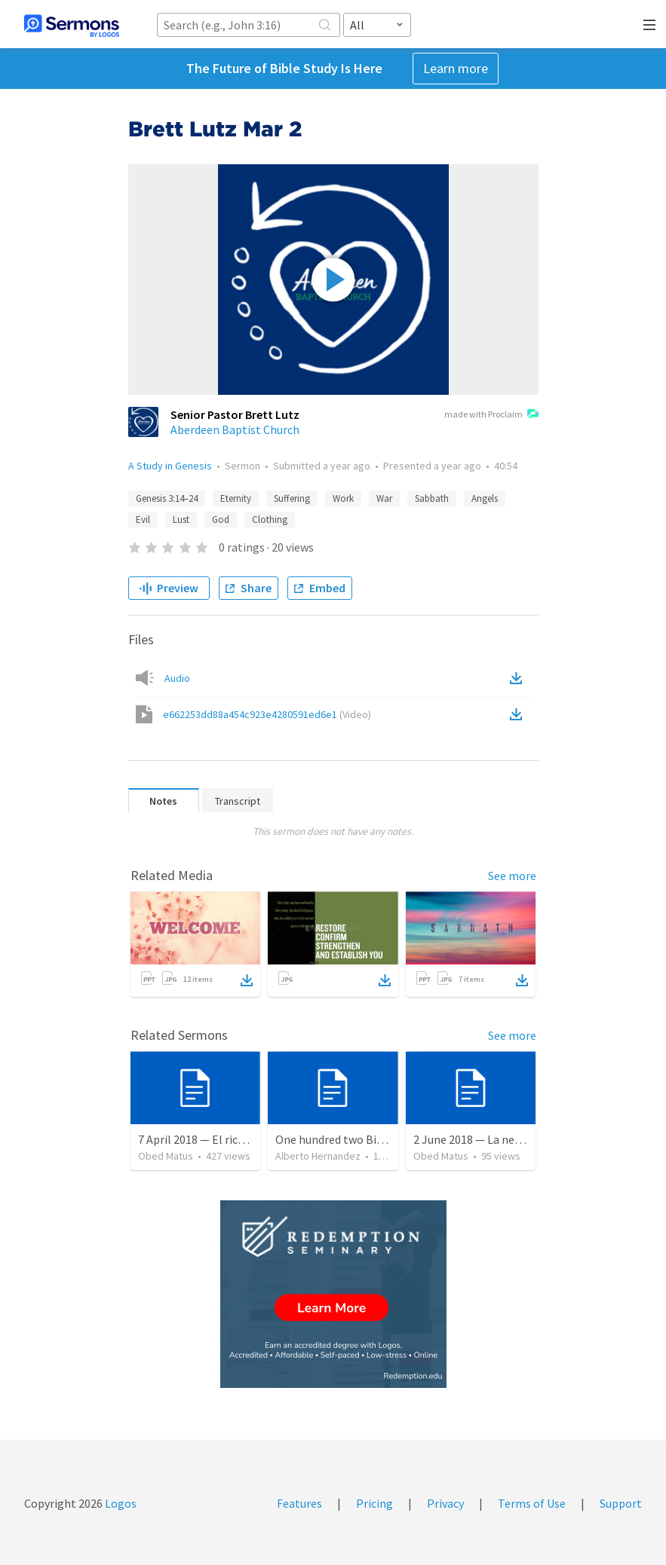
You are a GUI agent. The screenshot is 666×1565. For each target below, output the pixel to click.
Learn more (455, 68)
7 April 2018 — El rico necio (206, 1139)
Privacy (445, 1503)
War (384, 498)
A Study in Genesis (170, 465)
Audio (177, 678)
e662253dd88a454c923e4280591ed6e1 (267, 714)
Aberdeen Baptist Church (234, 429)
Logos (120, 1503)
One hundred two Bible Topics (352, 1139)
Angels (484, 498)
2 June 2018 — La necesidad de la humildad (521, 1139)
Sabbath (432, 498)
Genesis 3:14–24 (167, 498)
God (220, 519)
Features (299, 1503)
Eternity (235, 498)
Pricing (374, 1503)
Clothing (269, 519)
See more (512, 875)
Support (621, 1503)
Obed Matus (165, 1156)
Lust (181, 519)
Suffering (292, 498)
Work (343, 498)
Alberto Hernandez (318, 1156)
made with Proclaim (491, 415)
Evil (143, 519)
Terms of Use (532, 1503)
